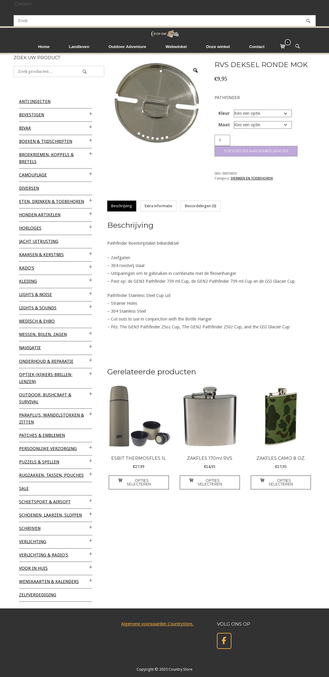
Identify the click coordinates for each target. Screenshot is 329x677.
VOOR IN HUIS (33, 568)
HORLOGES (30, 228)
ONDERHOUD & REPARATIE (46, 361)
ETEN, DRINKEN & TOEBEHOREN (51, 201)
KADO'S (26, 268)
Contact (257, 46)
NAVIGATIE (30, 347)
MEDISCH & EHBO (37, 321)
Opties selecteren (134, 482)
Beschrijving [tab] (121, 206)
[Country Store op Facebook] (224, 641)
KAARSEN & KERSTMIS (41, 254)
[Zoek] (308, 20)
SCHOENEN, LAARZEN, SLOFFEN (50, 515)
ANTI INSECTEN (34, 101)
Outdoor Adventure (127, 46)
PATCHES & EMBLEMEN (42, 435)
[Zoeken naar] (165, 20)
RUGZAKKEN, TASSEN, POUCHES (51, 475)
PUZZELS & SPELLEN (39, 461)
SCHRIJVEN (29, 528)
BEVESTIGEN (31, 114)
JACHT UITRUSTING (38, 241)
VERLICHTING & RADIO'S (43, 555)
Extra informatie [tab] (158, 206)
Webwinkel (176, 46)
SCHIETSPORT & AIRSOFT (45, 501)
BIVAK (25, 128)
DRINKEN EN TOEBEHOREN (252, 178)
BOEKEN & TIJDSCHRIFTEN (45, 141)
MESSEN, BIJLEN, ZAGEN (43, 334)
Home (44, 46)
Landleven (79, 46)
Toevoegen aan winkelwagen (256, 151)
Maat (224, 124)
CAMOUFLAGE (33, 174)
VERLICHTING (32, 541)
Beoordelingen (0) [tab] (200, 206)
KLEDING (28, 281)
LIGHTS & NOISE (35, 294)
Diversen (29, 188)
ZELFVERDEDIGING (37, 594)
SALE (24, 488)
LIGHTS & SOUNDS (37, 307)
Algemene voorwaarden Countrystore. (157, 623)
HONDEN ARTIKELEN (39, 214)
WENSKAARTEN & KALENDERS (49, 581)
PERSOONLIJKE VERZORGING (48, 448)
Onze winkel (218, 46)
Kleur (224, 113)
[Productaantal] (222, 140)
